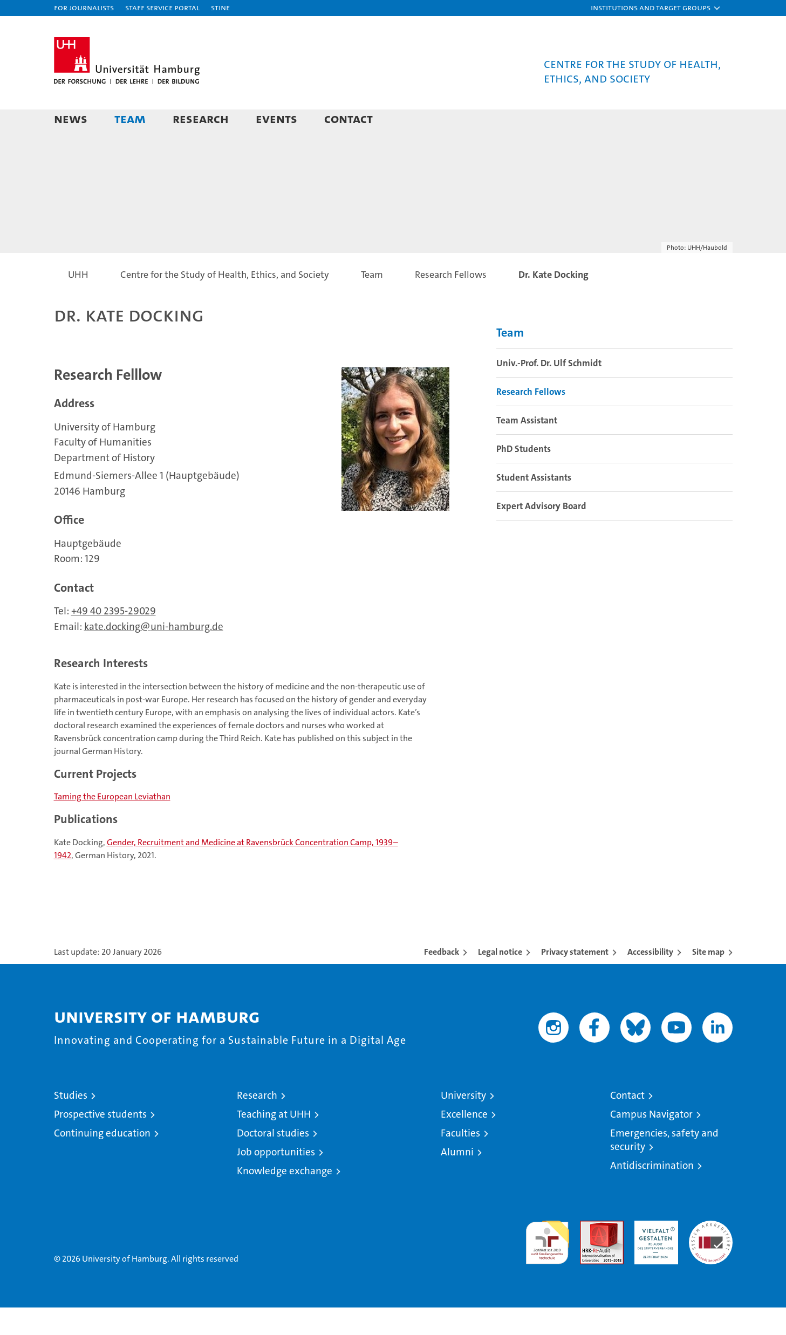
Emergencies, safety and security (664, 1167)
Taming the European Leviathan (112, 824)
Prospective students (100, 1141)
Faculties (460, 1160)
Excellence (464, 1141)
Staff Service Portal (162, 7)
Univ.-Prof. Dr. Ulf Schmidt (549, 390)
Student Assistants (533, 505)
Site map (708, 979)
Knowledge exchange (284, 1198)
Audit (590, 1253)
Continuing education (102, 1160)
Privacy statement (575, 979)
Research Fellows (530, 419)
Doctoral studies (273, 1160)
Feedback (441, 979)
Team (130, 118)
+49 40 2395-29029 (113, 638)
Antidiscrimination (652, 1193)
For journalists (84, 7)
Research (201, 118)
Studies (70, 1122)
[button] (656, 8)
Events (276, 118)
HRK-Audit (653, 1253)
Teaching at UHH (274, 1141)
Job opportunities (276, 1179)
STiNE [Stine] (220, 7)
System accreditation (711, 1259)
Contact (348, 118)
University (463, 1122)
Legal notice (500, 979)
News (70, 118)
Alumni (457, 1179)
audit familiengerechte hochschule (547, 1265)
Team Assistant (526, 448)
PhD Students (523, 476)
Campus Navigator (651, 1141)
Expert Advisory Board (541, 533)
